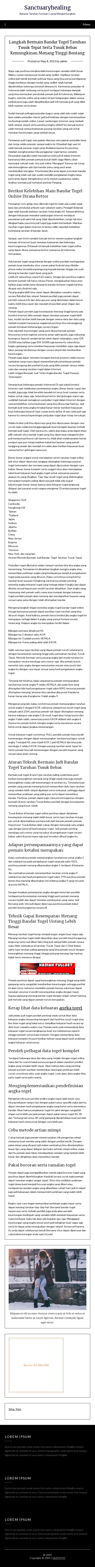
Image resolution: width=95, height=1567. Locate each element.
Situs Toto (15, 1409)
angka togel (70, 1007)
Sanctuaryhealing (47, 7)
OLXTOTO (59, 1557)
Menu (86, 24)
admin (63, 61)
